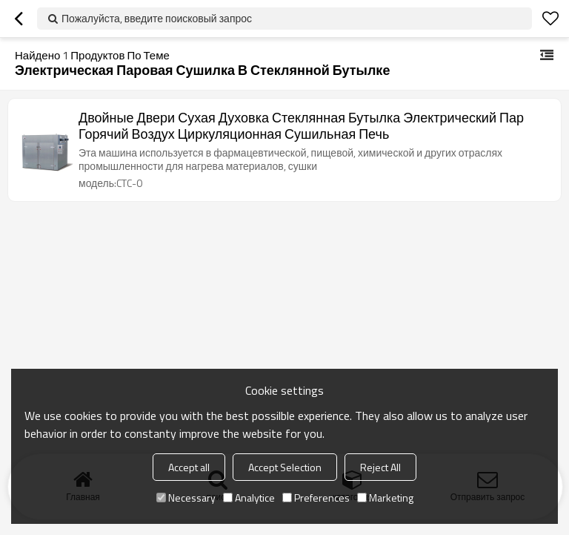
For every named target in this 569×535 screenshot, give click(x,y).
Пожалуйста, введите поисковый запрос (156, 18)
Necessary (186, 497)
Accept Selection (285, 467)
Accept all (189, 467)
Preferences (316, 497)
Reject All (380, 467)
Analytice (249, 497)
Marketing (385, 497)
